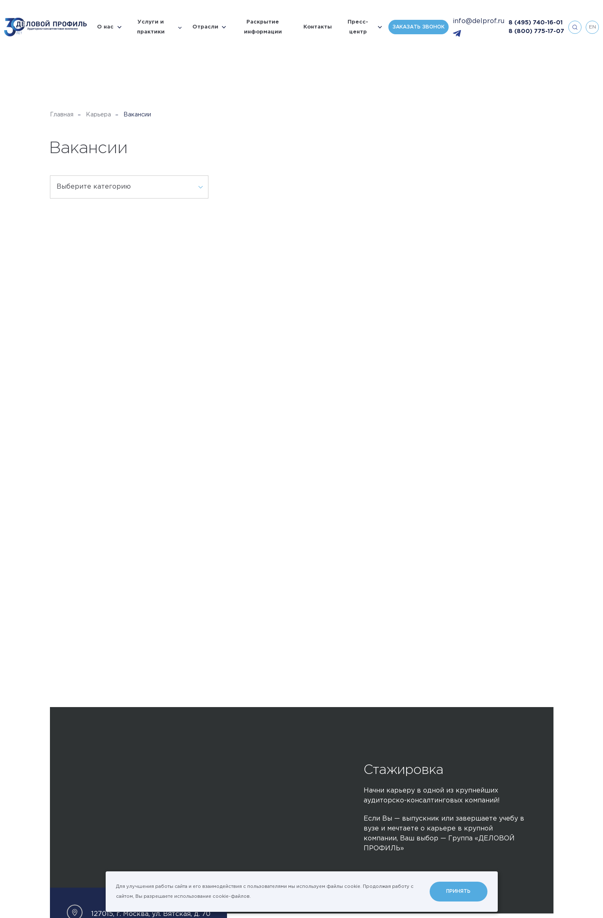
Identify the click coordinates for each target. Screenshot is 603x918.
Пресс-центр (358, 27)
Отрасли (205, 27)
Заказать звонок (419, 27)
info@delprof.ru (478, 21)
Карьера (98, 114)
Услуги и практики (151, 27)
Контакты (317, 27)
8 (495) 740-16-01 (535, 22)
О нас (105, 27)
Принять (458, 891)
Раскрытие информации (263, 27)
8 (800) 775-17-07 (536, 31)
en (592, 27)
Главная (61, 114)
